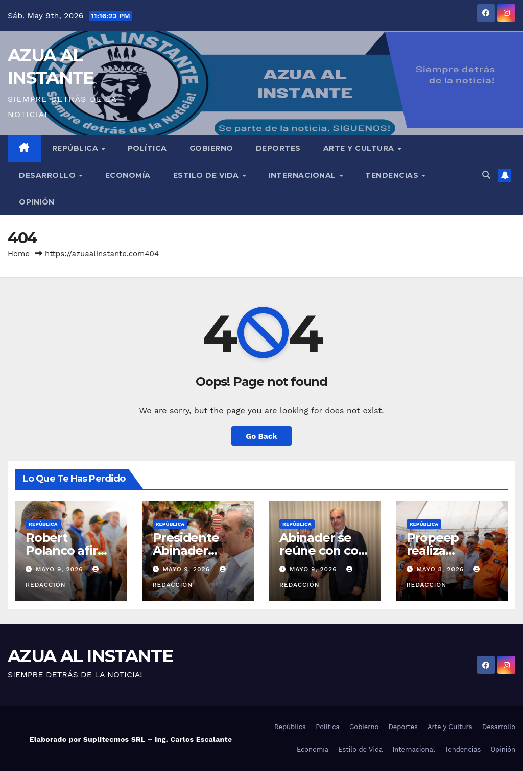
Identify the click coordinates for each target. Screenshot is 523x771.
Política (147, 148)
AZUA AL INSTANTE (90, 656)
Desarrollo (48, 175)
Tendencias (393, 175)
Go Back (261, 436)
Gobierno (211, 148)
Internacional (303, 175)
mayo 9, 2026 (60, 569)
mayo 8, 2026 (441, 569)
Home (19, 253)
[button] (486, 175)
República (76, 148)
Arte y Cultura (360, 148)
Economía (128, 175)
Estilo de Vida (207, 175)
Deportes (278, 148)
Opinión (37, 202)
